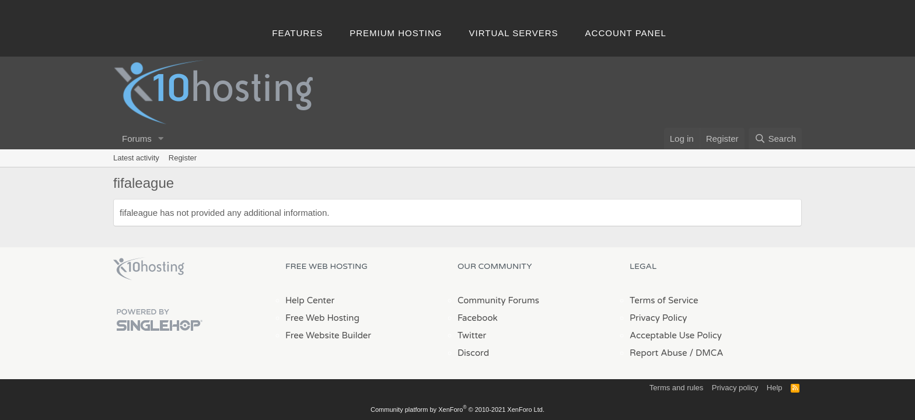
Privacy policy (735, 387)
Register (183, 157)
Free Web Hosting (322, 318)
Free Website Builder (328, 335)
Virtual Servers (513, 33)
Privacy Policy (658, 318)
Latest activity (136, 157)
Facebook (478, 318)
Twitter (472, 335)
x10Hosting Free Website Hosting (148, 269)
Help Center (309, 300)
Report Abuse (658, 353)
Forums (137, 139)
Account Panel (625, 33)
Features (297, 33)
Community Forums (498, 300)
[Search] (775, 138)
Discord (473, 353)
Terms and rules (676, 387)
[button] (161, 138)
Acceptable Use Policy (676, 335)
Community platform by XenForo (457, 409)
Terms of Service (664, 300)
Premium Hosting (396, 33)
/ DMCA (706, 353)
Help (775, 387)
